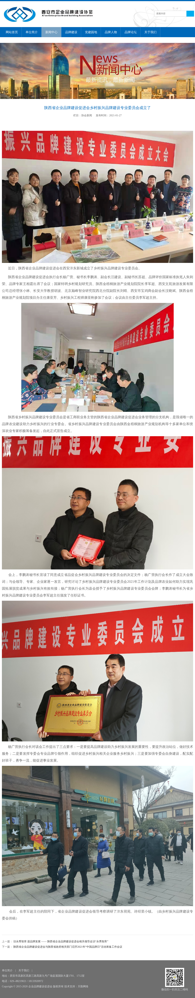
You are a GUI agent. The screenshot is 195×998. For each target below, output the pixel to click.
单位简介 (32, 32)
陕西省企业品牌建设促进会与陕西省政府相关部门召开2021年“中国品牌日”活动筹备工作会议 (67, 946)
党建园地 (91, 32)
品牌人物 (111, 32)
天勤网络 (83, 986)
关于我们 (150, 32)
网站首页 (12, 32)
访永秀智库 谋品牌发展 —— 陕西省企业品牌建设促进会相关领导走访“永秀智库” (60, 941)
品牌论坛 (131, 32)
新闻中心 (51, 32)
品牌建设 (71, 32)
